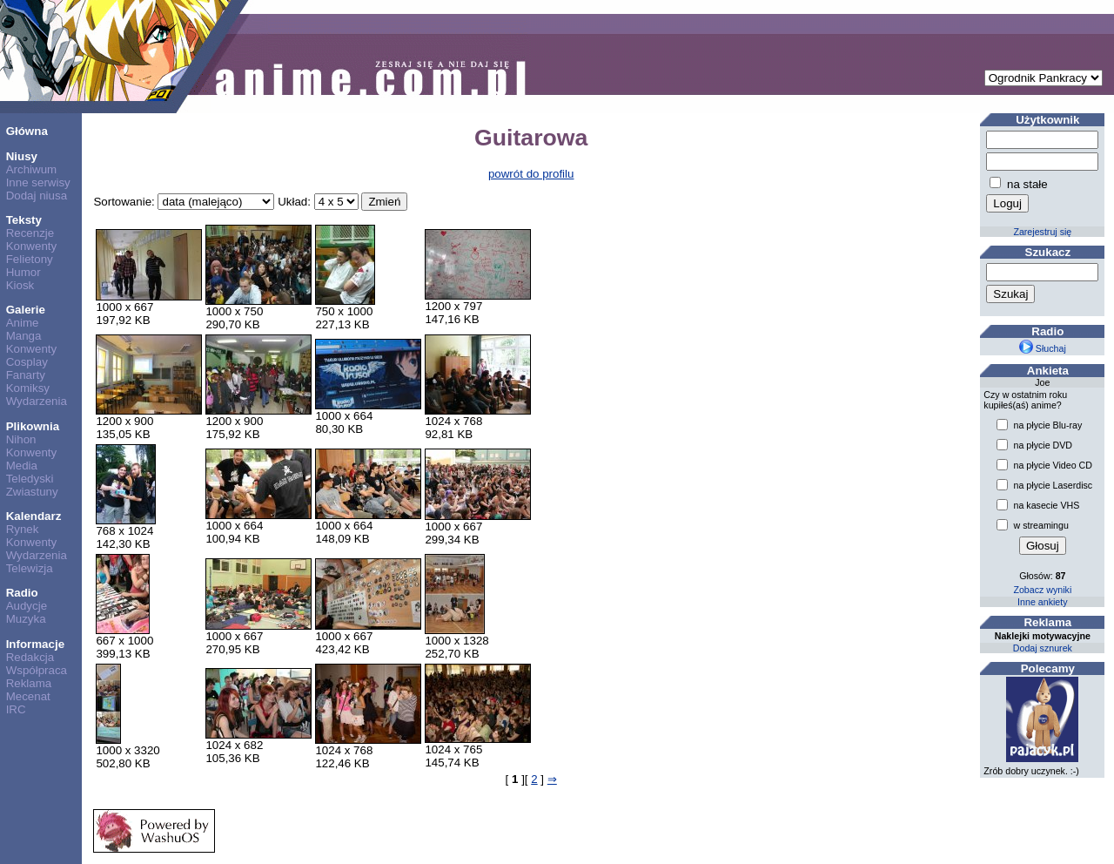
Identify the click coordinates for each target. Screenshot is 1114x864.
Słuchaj (1042, 348)
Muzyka (26, 618)
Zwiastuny (32, 491)
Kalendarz (34, 516)
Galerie (25, 309)
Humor (23, 272)
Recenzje (30, 233)
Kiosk (20, 285)
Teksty (24, 219)
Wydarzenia (36, 401)
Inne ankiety (1042, 602)
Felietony (29, 259)
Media (21, 465)
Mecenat (28, 696)
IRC (16, 709)
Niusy (21, 156)
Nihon (21, 439)
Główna (27, 131)
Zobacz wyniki (1042, 589)
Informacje (35, 644)
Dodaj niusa (36, 195)
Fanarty (25, 374)
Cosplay (27, 361)
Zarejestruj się (1042, 231)
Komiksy (28, 388)
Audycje (26, 605)
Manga (24, 335)
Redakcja (30, 657)
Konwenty (31, 246)
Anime (22, 322)
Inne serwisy (38, 182)
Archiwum (31, 169)
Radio (22, 592)
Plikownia (32, 426)
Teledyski (30, 478)
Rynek (22, 529)
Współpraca (36, 670)
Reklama (29, 683)
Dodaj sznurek (1042, 648)
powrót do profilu (531, 173)
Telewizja (29, 568)
